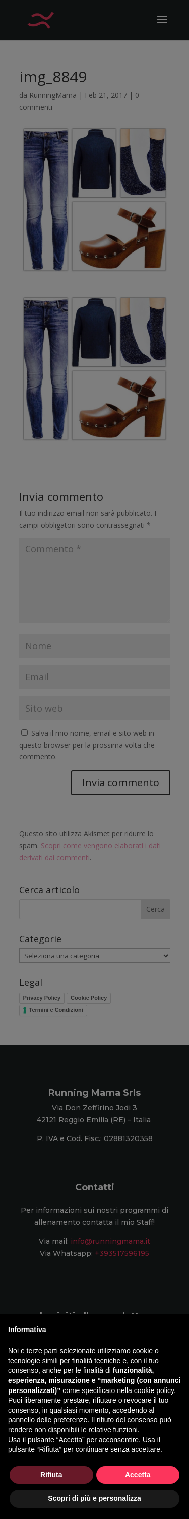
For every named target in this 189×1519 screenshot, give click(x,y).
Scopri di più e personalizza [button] (94, 1498)
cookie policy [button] (154, 1390)
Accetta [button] (138, 1475)
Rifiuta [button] (51, 1475)
